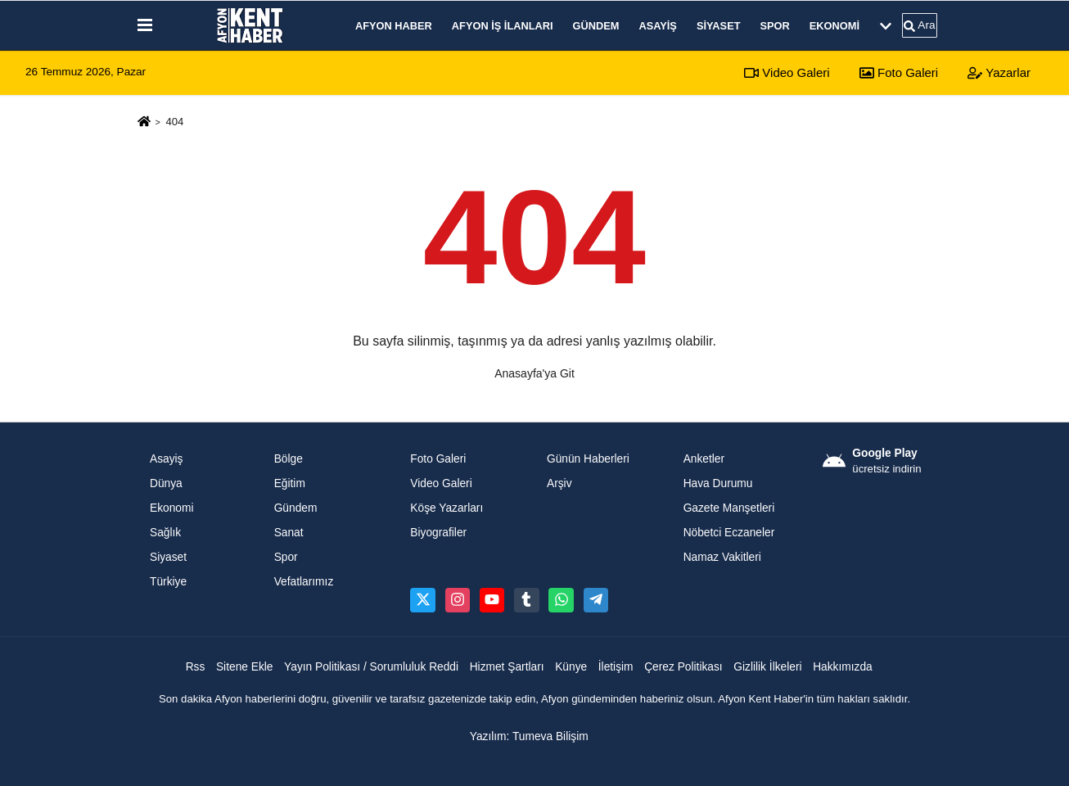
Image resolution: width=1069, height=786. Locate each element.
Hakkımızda (843, 667)
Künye (571, 667)
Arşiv (559, 483)
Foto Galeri (898, 72)
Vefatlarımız (304, 582)
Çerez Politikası (683, 667)
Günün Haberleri (588, 459)
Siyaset (719, 26)
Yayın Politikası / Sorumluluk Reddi (371, 667)
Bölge (288, 459)
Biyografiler (438, 532)
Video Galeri (786, 72)
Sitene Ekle (244, 667)
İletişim (616, 667)
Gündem (596, 26)
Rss (195, 667)
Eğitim (289, 483)
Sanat (289, 532)
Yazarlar (999, 72)
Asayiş (657, 26)
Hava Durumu (718, 483)
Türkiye (168, 582)
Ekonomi (834, 26)
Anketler (703, 459)
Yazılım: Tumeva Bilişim (529, 736)
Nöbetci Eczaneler (729, 532)
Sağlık (165, 532)
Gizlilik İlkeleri (767, 667)
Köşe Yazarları (446, 508)
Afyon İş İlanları (502, 26)
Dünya (166, 483)
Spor (775, 26)
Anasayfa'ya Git (534, 373)
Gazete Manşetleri (729, 508)
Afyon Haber (393, 26)
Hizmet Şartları (507, 667)
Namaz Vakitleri (722, 557)
